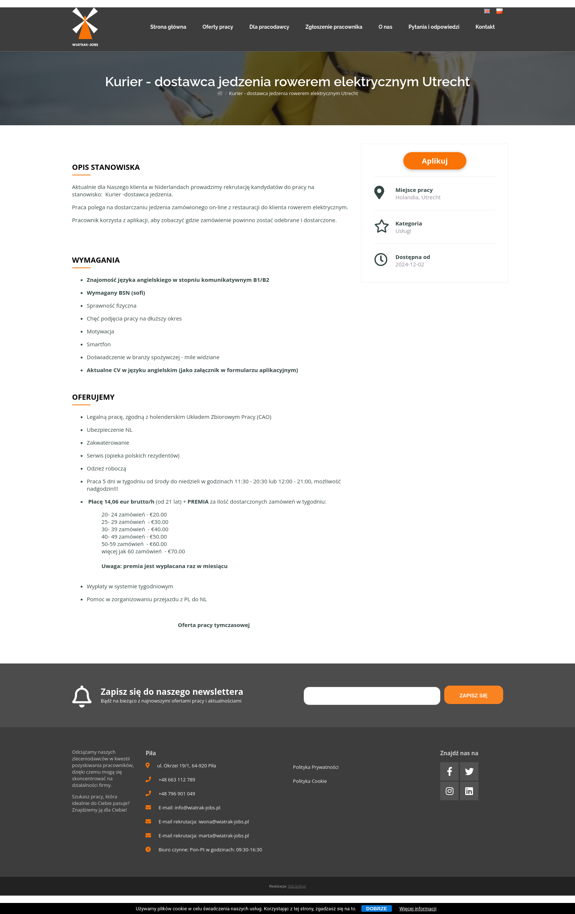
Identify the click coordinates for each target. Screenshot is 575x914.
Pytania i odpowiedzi (434, 27)
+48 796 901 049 (170, 793)
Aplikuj (435, 161)
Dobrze (376, 908)
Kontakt (485, 27)
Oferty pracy (218, 27)
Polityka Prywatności (316, 767)
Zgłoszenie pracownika (333, 27)
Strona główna (168, 27)
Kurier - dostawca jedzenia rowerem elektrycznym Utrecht (293, 93)
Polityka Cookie (310, 781)
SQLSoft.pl (297, 886)
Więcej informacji (417, 908)
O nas (385, 27)
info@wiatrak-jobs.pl (197, 807)
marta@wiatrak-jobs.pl (224, 835)
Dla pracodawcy (269, 27)
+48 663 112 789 (170, 779)
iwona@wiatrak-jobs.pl (224, 821)
